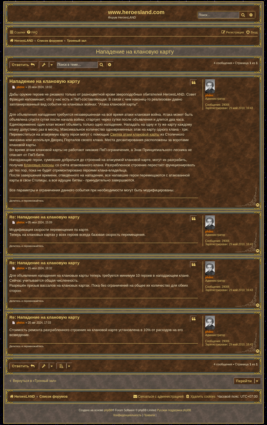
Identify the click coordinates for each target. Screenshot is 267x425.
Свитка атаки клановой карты (134, 134)
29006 (225, 104)
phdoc (209, 95)
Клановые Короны (39, 165)
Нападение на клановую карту (135, 52)
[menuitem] (32, 32)
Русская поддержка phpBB (174, 410)
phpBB (108, 410)
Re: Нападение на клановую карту (44, 217)
